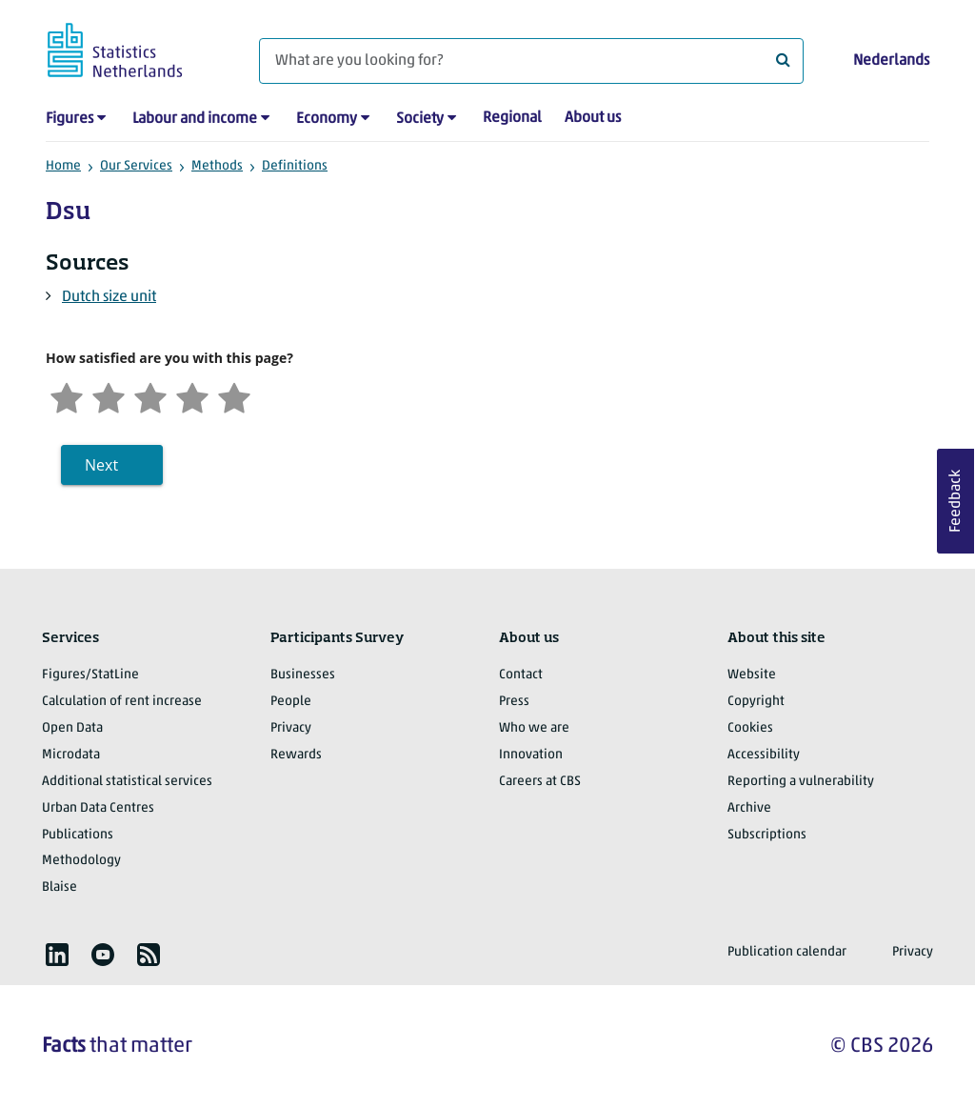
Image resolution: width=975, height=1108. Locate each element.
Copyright (756, 701)
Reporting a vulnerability (800, 782)
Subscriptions (766, 835)
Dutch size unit (109, 297)
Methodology (81, 861)
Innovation (531, 755)
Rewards (296, 755)
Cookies (750, 728)
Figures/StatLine (90, 675)
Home (63, 166)
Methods (217, 166)
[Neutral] (150, 395)
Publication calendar (786, 952)
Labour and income (194, 119)
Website (751, 675)
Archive (749, 808)
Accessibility (763, 755)
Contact (521, 675)
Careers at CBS (540, 782)
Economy (326, 119)
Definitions (295, 166)
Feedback (956, 501)
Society (420, 119)
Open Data (72, 728)
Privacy (290, 728)
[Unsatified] (108, 395)
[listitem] (57, 954)
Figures (69, 119)
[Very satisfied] (234, 395)
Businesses (302, 675)
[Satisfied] (192, 395)
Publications (77, 835)
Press (514, 701)
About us (593, 118)
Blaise (59, 887)
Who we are (534, 728)
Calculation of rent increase (122, 701)
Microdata (71, 755)
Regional (512, 118)
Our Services (136, 166)
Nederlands (891, 61)
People (290, 701)
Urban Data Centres (98, 808)
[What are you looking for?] (531, 61)
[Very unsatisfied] (67, 395)
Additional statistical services (127, 782)
